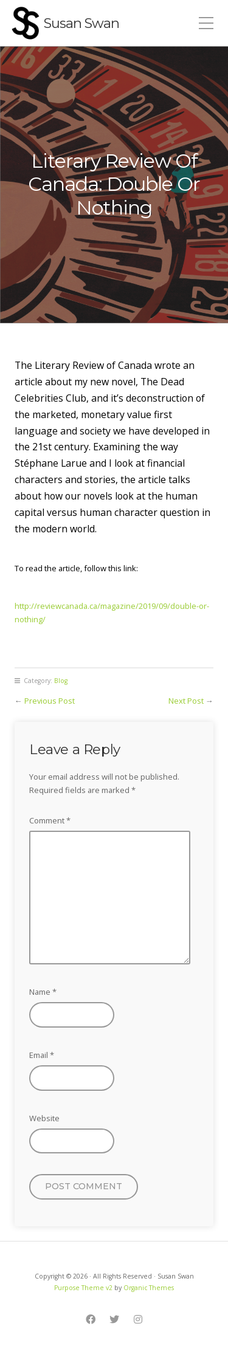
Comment (50, 820)
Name (43, 991)
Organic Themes (148, 1287)
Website (44, 1118)
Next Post (186, 700)
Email (41, 1054)
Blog (60, 680)
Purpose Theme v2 (83, 1287)
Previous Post (49, 700)
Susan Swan (81, 23)
